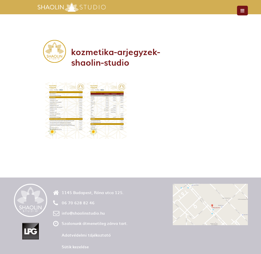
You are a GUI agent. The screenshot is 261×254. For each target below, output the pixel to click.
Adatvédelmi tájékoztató (86, 235)
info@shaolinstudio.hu (83, 213)
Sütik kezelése (75, 247)
